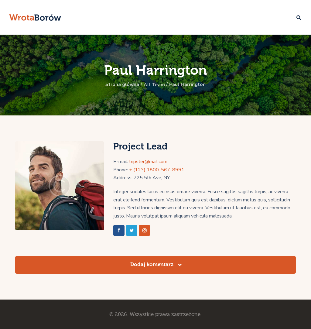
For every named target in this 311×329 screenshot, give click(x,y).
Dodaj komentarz (152, 264)
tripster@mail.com (148, 161)
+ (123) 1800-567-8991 (156, 169)
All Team (154, 84)
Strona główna (122, 85)
